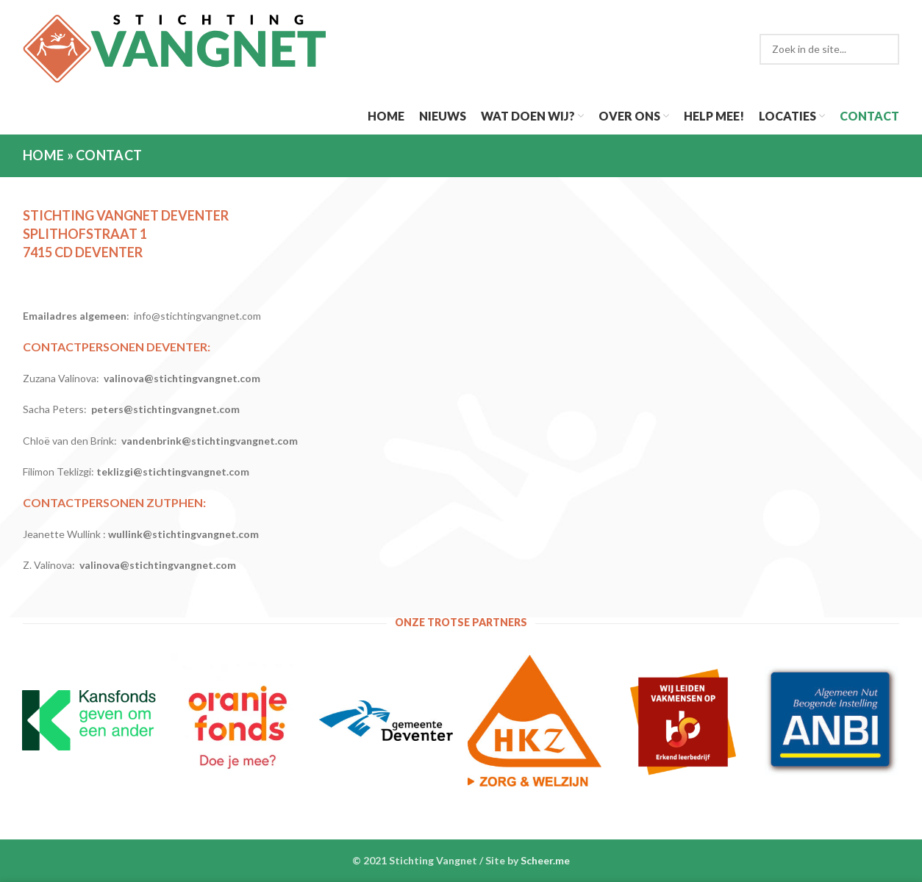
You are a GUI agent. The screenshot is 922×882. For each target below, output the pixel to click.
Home (43, 155)
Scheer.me (545, 860)
